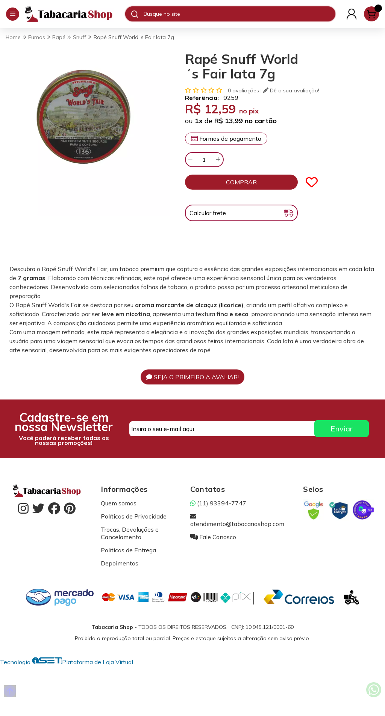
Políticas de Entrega (128, 550)
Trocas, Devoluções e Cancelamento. (130, 533)
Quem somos (118, 503)
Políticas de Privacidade (134, 516)
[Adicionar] (218, 159)
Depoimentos (119, 563)
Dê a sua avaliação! (291, 90)
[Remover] (190, 159)
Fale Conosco (213, 537)
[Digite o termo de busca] (239, 14)
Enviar (341, 428)
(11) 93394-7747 (218, 503)
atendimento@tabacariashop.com (237, 520)
